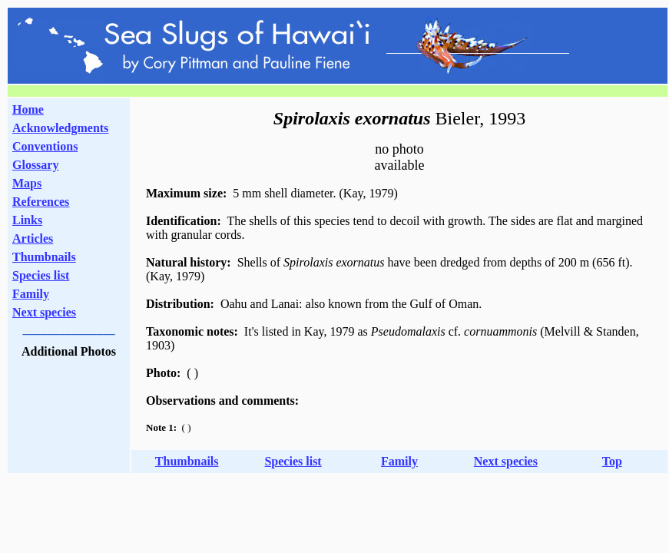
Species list (40, 275)
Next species (44, 312)
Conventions (45, 146)
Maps (26, 183)
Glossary (35, 164)
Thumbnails (44, 256)
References (40, 201)
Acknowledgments (60, 127)
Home (28, 109)
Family (30, 293)
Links (27, 220)
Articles (32, 238)
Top (612, 461)
